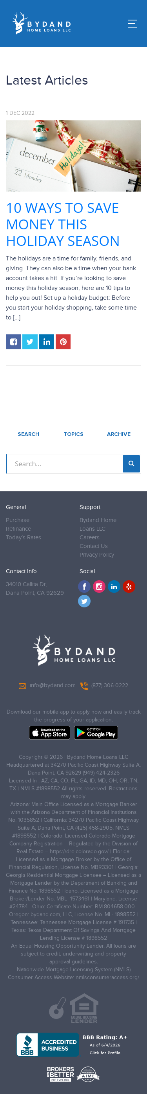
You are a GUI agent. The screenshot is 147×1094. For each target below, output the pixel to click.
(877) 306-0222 (104, 685)
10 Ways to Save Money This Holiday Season (63, 224)
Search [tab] (28, 434)
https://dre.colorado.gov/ (79, 852)
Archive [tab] (119, 434)
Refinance (18, 529)
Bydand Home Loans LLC (98, 524)
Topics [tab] (73, 434)
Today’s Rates (23, 537)
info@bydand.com (47, 685)
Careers (90, 537)
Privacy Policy (97, 555)
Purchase (17, 520)
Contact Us (94, 546)
